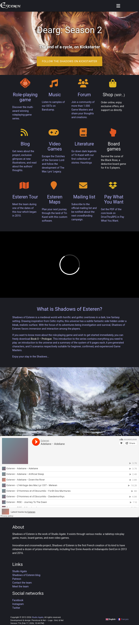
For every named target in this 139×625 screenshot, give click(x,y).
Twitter (16, 607)
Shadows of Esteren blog (26, 575)
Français (123, 619)
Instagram (18, 604)
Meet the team (20, 586)
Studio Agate (19, 571)
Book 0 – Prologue (41, 338)
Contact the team (22, 582)
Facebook (17, 600)
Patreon (16, 578)
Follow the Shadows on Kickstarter (69, 61)
